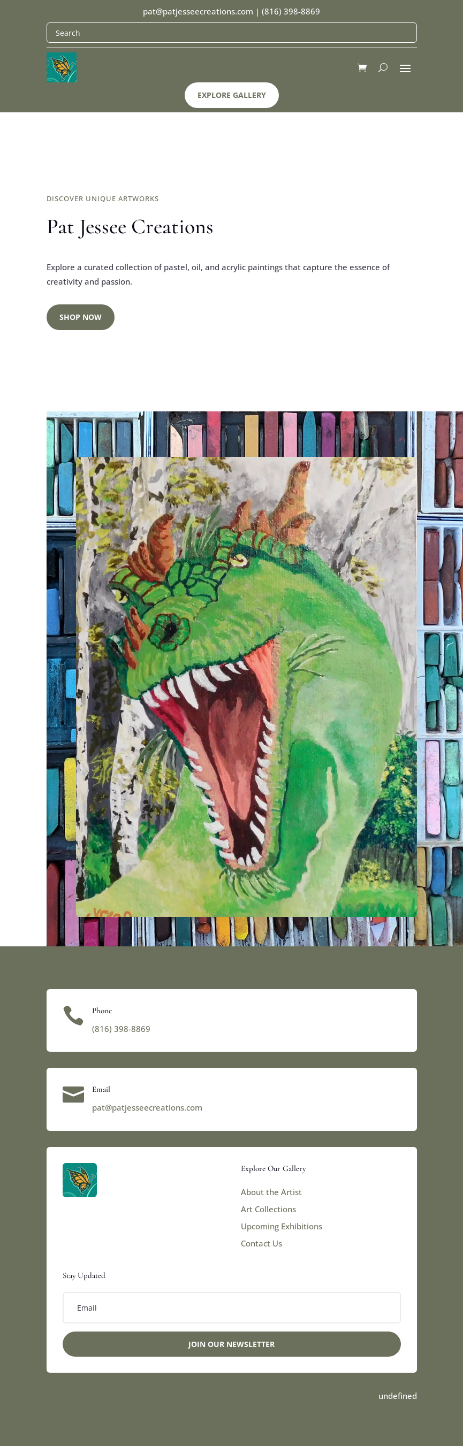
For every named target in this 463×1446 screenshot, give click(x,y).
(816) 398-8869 (291, 11)
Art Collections (268, 1209)
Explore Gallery (232, 95)
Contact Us (261, 1243)
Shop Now (80, 317)
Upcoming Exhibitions (281, 1226)
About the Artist (271, 1192)
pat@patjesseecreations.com (198, 11)
